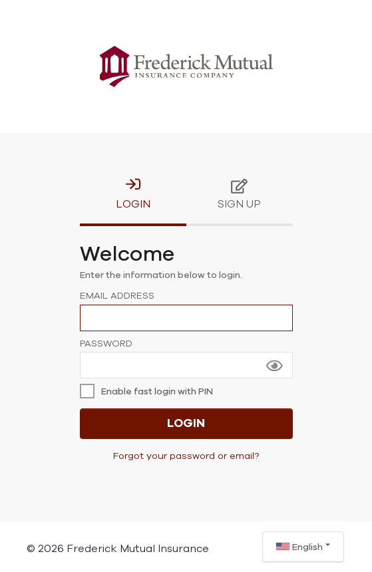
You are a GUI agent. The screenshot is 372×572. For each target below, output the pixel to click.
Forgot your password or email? (186, 456)
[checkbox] (150, 392)
